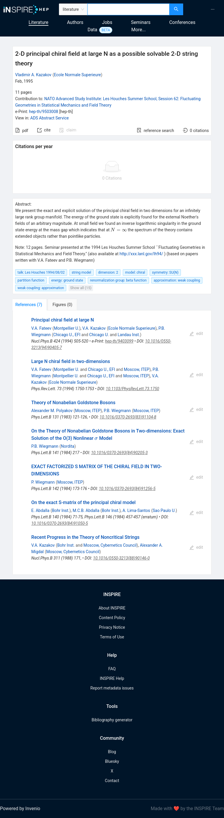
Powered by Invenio (20, 808)
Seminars (140, 22)
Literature (38, 22)
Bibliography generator (112, 720)
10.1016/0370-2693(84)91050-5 (59, 523)
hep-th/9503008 (43, 111)
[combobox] (128, 9)
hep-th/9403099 (119, 341)
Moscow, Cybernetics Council (109, 545)
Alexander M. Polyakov (51, 410)
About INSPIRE (112, 608)
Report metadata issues (112, 688)
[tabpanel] (112, 442)
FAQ (112, 668)
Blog (112, 751)
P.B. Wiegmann (117, 410)
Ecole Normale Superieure (77, 74)
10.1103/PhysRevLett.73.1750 (132, 388)
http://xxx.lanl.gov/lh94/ (141, 253)
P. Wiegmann (43, 482)
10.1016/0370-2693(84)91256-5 (127, 488)
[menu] (204, 9)
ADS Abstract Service (49, 118)
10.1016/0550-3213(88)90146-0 (121, 558)
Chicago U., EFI (66, 334)
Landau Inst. (129, 334)
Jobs (107, 22)
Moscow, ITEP (136, 369)
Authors (75, 22)
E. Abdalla (40, 510)
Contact (112, 780)
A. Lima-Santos (136, 510)
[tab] (31, 304)
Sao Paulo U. (164, 510)
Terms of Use (112, 637)
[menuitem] (213, 9)
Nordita (67, 446)
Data (92, 29)
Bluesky (112, 761)
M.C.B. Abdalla (86, 510)
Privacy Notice (112, 627)
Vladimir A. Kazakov (33, 74)
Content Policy (112, 617)
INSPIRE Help (112, 678)
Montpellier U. (66, 328)
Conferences (182, 22)
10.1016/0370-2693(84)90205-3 (119, 452)
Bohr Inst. (60, 510)
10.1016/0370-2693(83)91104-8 (128, 417)
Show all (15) (80, 288)
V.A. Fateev (41, 328)
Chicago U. (99, 334)
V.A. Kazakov (94, 328)
